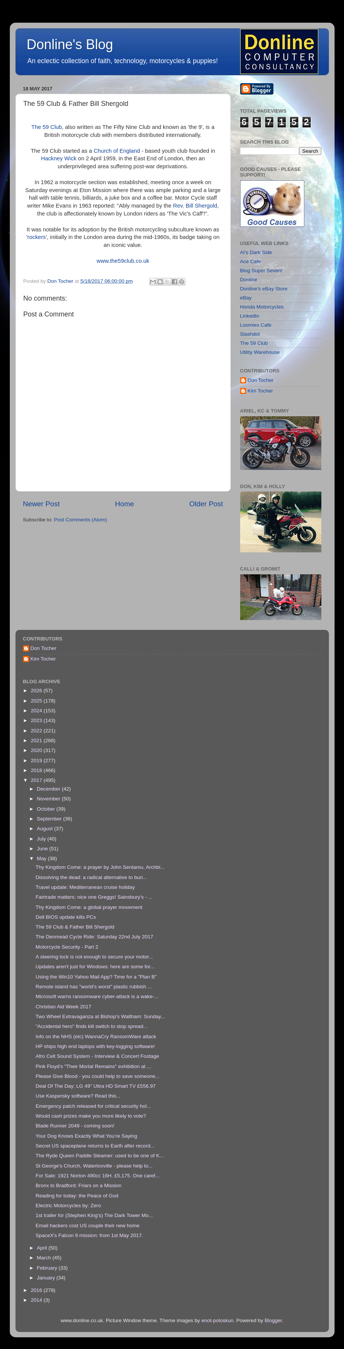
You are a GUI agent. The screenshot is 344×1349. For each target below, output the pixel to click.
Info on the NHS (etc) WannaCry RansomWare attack (95, 1036)
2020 (37, 750)
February (48, 1268)
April (43, 1248)
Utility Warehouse (260, 352)
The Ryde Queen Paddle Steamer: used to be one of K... (99, 1155)
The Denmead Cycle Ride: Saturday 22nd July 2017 (94, 937)
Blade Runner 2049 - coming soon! (74, 1126)
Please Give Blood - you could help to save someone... (97, 1076)
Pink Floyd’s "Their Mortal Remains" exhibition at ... (93, 1066)
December (49, 789)
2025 (37, 701)
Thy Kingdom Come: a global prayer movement (88, 907)
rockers (37, 237)
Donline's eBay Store (264, 289)
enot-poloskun (217, 1320)
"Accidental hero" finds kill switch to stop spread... (91, 1026)
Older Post (206, 504)
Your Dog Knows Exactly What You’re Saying (86, 1136)
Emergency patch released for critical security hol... (93, 1106)
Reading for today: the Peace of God (76, 1196)
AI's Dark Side (256, 252)
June (43, 848)
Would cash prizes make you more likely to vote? (90, 1116)
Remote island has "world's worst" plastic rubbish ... (93, 986)
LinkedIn (249, 316)
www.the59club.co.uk (123, 261)
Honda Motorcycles (262, 307)
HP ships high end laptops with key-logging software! (95, 1046)
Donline (249, 279)
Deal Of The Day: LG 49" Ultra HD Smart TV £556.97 (95, 1086)
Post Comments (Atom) (80, 520)
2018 (37, 770)
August (45, 828)
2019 (37, 760)
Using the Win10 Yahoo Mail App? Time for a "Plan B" (96, 977)
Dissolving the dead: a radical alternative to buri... (91, 877)
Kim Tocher (260, 391)
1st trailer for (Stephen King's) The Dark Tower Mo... (94, 1215)
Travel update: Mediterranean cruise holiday (85, 887)
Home (124, 504)
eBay (246, 298)
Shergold (206, 206)
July (42, 839)
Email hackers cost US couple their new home (87, 1225)
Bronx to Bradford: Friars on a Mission (78, 1185)
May (42, 858)
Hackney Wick (58, 158)
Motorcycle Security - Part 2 (66, 947)
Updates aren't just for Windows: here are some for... (94, 966)
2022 (37, 730)
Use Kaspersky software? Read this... (77, 1096)
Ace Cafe (250, 261)
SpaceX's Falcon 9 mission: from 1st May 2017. (89, 1235)
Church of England (117, 151)
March (44, 1258)
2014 (37, 1300)
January (47, 1278)
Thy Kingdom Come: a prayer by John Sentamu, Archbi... (99, 867)
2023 (37, 720)
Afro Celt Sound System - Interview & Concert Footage (97, 1056)
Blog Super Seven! (261, 270)
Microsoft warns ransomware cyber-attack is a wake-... (97, 996)
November (49, 799)
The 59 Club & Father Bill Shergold (74, 927)
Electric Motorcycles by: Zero (68, 1205)
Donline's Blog (70, 44)
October (47, 809)
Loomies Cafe (255, 325)
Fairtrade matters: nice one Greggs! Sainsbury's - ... (93, 897)
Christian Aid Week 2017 (63, 1006)
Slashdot (250, 334)
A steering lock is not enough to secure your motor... (94, 957)
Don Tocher (261, 380)
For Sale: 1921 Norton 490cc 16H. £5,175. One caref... (97, 1175)
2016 (37, 1290)
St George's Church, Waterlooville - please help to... (94, 1166)
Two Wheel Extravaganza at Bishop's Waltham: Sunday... (100, 1016)
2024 (37, 710)
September (50, 819)
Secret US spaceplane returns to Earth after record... (94, 1146)
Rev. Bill (183, 206)
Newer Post (41, 504)
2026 (37, 690)
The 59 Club (46, 127)
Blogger (273, 1320)
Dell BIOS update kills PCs (65, 917)
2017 (37, 780)
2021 (37, 740)
